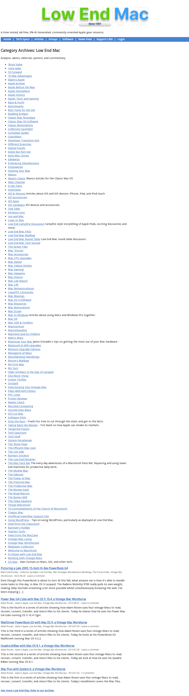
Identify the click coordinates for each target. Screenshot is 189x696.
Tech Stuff (14, 436)
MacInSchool (16, 326)
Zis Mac (13, 561)
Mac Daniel (15, 262)
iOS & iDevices (17, 193)
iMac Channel (16, 182)
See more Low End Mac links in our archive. (27, 690)
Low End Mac (45, 572)
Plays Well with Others (22, 391)
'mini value (14, 68)
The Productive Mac (20, 486)
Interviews (14, 189)
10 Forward (15, 72)
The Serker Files (18, 246)
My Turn (13, 368)
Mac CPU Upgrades (20, 258)
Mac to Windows (18, 315)
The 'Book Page (17, 444)
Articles (39, 39)
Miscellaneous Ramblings (23, 356)
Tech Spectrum (17, 432)
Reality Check (16, 402)
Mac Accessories (18, 254)
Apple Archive (16, 83)
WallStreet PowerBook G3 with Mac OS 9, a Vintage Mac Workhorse (44, 622)
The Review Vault (18, 489)
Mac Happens (16, 273)
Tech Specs (23, 39)
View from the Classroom (23, 524)
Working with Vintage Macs (25, 558)
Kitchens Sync (16, 212)
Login (121, 39)
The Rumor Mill (17, 497)
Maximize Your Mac (20, 341)
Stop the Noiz (16, 421)
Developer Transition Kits (23, 140)
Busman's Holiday (19, 527)
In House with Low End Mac (25, 554)
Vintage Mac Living (20, 539)
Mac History (15, 277)
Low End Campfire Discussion (26, 224)
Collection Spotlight (20, 129)
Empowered (15, 167)
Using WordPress (18, 520)
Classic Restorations (20, 125)
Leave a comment (36, 576)
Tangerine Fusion (18, 429)
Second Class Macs (19, 410)
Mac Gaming (16, 269)
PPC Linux (14, 394)
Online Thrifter (17, 379)
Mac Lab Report (18, 281)
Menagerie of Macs (20, 353)
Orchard (13, 383)
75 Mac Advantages (20, 76)
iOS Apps (13, 201)
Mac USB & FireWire (20, 322)
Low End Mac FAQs (19, 231)
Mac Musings (16, 296)
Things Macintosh (19, 505)
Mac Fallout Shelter (20, 265)
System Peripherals (20, 440)
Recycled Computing (20, 406)
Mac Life (13, 284)
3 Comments (87, 673)
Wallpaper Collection (21, 546)
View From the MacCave (23, 535)
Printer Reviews (17, 398)
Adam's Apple (16, 79)
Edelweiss (14, 159)
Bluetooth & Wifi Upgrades (24, 345)
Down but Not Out (19, 151)
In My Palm (15, 186)
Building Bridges (18, 114)
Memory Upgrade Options (24, 349)
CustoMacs (15, 136)
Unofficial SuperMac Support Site (28, 516)
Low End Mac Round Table (24, 239)
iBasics (12, 174)
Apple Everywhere (19, 91)
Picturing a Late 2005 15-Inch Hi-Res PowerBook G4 (34, 568)
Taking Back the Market (23, 425)
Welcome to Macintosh (22, 550)
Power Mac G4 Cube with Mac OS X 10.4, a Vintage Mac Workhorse (43, 599)
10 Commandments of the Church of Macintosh (37, 508)
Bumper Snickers (18, 455)
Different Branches (19, 144)
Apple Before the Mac (21, 87)
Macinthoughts (17, 330)
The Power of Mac (19, 478)
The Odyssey (15, 474)
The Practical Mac (19, 482)
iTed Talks (14, 208)
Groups (53, 39)
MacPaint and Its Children (24, 334)
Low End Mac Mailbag (21, 235)
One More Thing (18, 375)
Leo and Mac (16, 216)
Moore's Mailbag (18, 360)
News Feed (85, 39)
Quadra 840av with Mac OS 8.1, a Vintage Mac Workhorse (37, 646)
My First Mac (16, 364)
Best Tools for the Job (21, 110)
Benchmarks (16, 106)
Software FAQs (17, 417)
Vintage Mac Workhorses (23, 543)
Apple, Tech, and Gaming (23, 98)
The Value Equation (20, 501)
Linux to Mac (16, 220)
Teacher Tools (16, 531)
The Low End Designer (21, 459)
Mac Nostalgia (59, 572)
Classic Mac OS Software (23, 121)
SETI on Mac (15, 413)
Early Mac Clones (18, 155)
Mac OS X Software (19, 300)
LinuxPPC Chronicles (20, 292)
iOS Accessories (17, 197)
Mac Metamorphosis (21, 288)
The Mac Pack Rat (19, 463)
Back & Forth (16, 102)
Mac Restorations (19, 307)
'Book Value (15, 64)
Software (67, 39)
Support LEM (104, 39)
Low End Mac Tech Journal (24, 243)
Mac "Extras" (16, 250)
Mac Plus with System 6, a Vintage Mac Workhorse (33, 669)
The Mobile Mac (18, 470)
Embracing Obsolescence (23, 163)
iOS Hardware (16, 205)
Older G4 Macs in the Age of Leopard (30, 372)
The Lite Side (16, 451)
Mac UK (12, 319)
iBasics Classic (17, 178)
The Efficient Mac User (22, 448)
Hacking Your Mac (19, 170)
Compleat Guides (18, 132)
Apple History (16, 95)
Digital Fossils (16, 148)
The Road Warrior (19, 493)
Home (7, 39)
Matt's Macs (15, 338)
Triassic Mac (15, 512)
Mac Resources (17, 303)
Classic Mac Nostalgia (21, 117)
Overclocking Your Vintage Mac (27, 387)
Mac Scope (14, 311)
